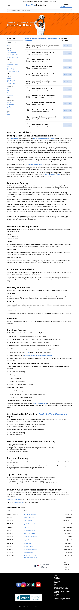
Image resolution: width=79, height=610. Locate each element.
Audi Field (26, 527)
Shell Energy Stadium (30, 514)
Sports (56, 577)
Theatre (56, 580)
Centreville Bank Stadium (31, 549)
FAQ (55, 585)
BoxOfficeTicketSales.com (53, 414)
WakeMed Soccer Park (30, 536)
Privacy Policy (58, 590)
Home (55, 576)
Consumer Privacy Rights (61, 591)
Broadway (57, 581)
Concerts (57, 578)
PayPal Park (27, 540)
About (56, 584)
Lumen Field (27, 543)
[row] (48, 45)
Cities (56, 583)
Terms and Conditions (61, 588)
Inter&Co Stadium (29, 546)
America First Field (29, 517)
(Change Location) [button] (64, 39)
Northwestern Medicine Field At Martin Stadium (30, 556)
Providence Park (28, 552)
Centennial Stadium (29, 530)
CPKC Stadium (28, 520)
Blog (55, 595)
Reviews (56, 594)
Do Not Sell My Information (62, 599)
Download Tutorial (60, 587)
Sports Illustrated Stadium (31, 524)
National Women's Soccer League (44, 138)
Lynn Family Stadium (29, 533)
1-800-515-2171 (18, 502)
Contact (56, 593)
